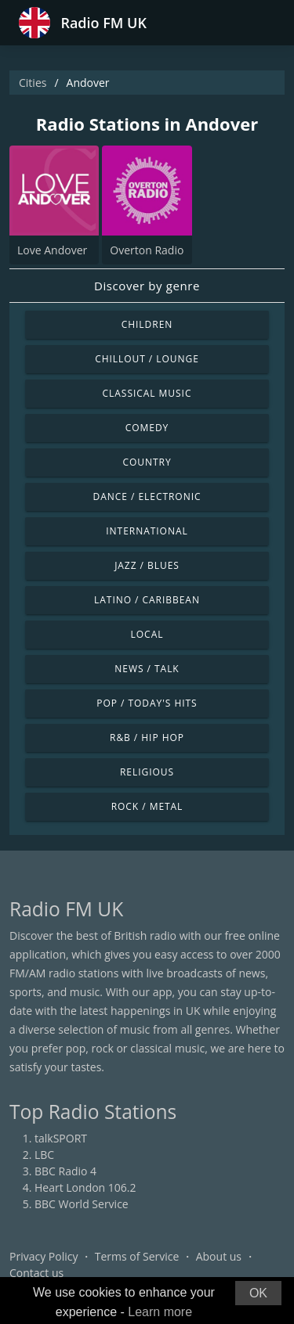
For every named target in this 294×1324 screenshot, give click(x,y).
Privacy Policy (43, 1256)
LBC (44, 1154)
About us (218, 1256)
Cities (32, 82)
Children (147, 324)
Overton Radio (146, 250)
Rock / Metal (147, 806)
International (146, 531)
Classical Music (147, 393)
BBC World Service (81, 1203)
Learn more (160, 1312)
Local (147, 634)
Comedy (147, 427)
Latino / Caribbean (147, 599)
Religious (147, 772)
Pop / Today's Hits (146, 703)
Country (146, 462)
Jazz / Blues (147, 565)
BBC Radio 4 (65, 1171)
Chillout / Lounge (147, 358)
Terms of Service (137, 1256)
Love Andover (52, 250)
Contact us (36, 1272)
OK (258, 1293)
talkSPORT (60, 1138)
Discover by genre (147, 285)
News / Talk (146, 668)
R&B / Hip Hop (147, 737)
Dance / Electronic (147, 496)
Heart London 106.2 (85, 1187)
